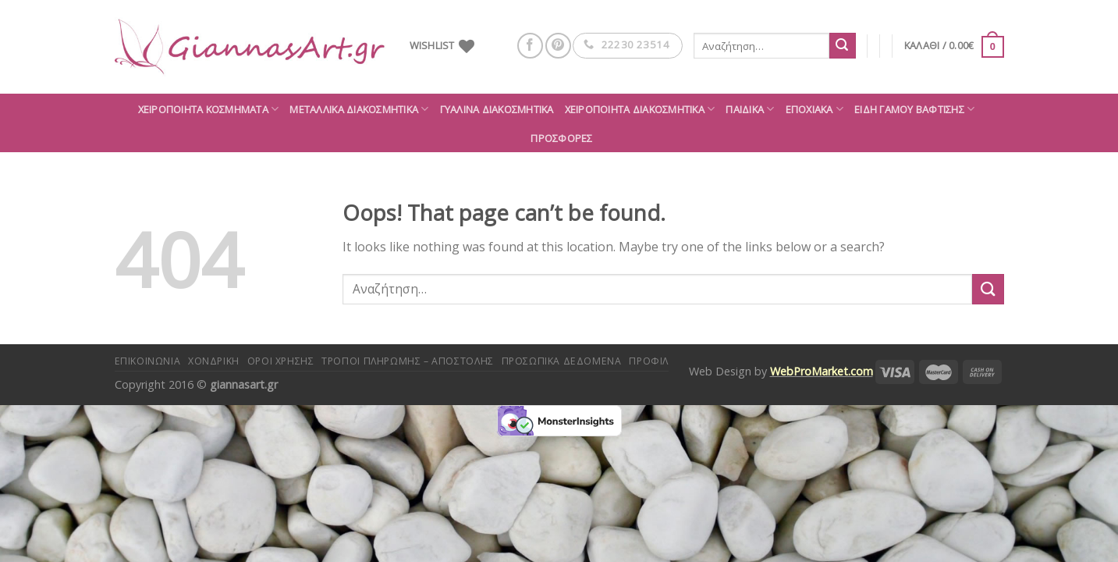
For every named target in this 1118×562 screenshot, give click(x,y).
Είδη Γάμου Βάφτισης (914, 108)
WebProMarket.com (821, 371)
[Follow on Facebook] (530, 46)
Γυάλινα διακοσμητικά (497, 109)
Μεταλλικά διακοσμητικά (358, 108)
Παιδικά (750, 108)
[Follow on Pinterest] (558, 46)
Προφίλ (649, 361)
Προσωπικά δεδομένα (562, 361)
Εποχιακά (815, 108)
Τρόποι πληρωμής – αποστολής (407, 361)
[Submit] (842, 46)
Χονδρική (214, 361)
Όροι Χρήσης (280, 361)
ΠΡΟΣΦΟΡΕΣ (561, 138)
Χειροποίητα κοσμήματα (208, 108)
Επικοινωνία (148, 361)
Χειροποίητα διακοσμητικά (640, 108)
